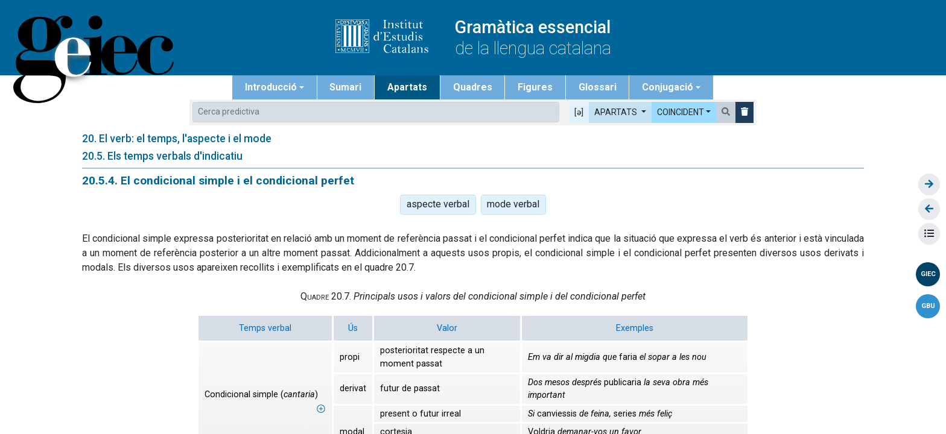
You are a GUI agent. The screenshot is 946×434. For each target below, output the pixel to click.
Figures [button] (535, 87)
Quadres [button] (472, 87)
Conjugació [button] (667, 87)
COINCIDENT (680, 112)
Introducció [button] (271, 87)
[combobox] (375, 112)
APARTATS (616, 112)
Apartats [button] (407, 87)
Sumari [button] (345, 87)
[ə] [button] (578, 112)
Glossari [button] (598, 87)
